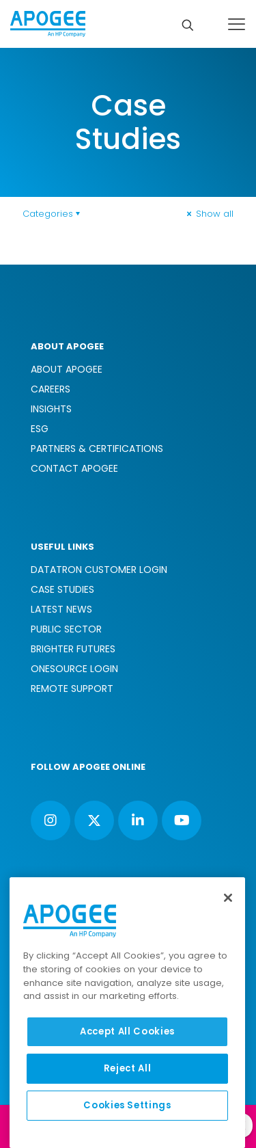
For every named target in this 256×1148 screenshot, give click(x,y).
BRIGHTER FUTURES (73, 649)
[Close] (228, 898)
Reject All (128, 1068)
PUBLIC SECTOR (66, 629)
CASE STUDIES (62, 589)
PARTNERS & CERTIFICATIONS (97, 448)
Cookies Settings (127, 1105)
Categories (52, 213)
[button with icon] (50, 820)
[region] (127, 1012)
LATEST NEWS (61, 609)
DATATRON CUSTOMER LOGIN (99, 569)
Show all (208, 213)
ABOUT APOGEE (66, 369)
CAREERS (50, 389)
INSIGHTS (51, 409)
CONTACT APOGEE (74, 468)
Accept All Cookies (127, 1031)
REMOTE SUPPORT (72, 688)
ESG (39, 429)
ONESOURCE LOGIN (74, 669)
